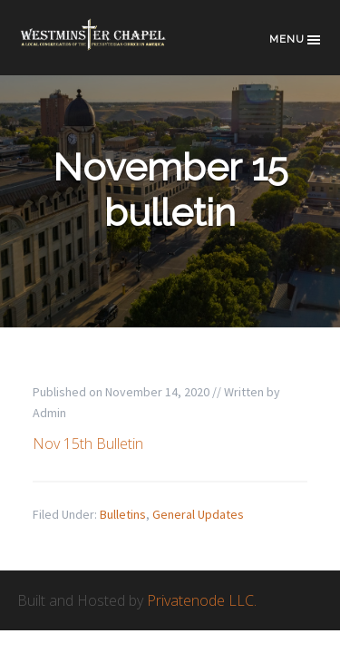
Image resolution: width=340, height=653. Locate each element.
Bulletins (123, 514)
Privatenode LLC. (202, 600)
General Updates (198, 514)
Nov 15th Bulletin (88, 443)
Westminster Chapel (108, 46)
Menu (296, 40)
